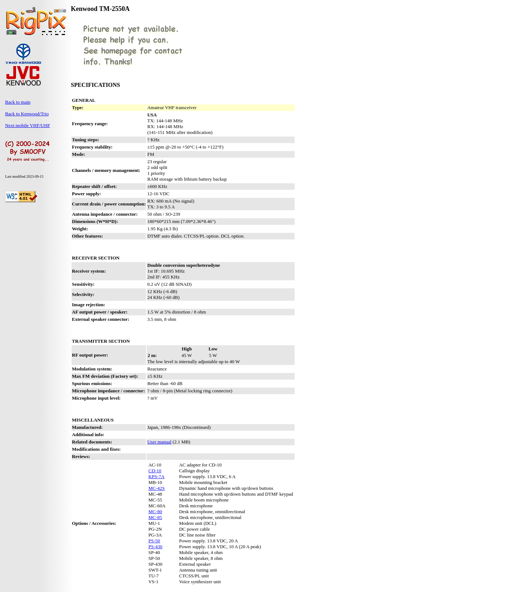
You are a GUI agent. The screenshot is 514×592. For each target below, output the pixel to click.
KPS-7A (156, 476)
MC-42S (156, 488)
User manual (159, 442)
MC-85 (155, 517)
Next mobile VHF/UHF (27, 125)
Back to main (17, 102)
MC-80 (155, 511)
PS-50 (154, 540)
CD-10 (154, 470)
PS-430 (155, 546)
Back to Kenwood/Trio (27, 113)
